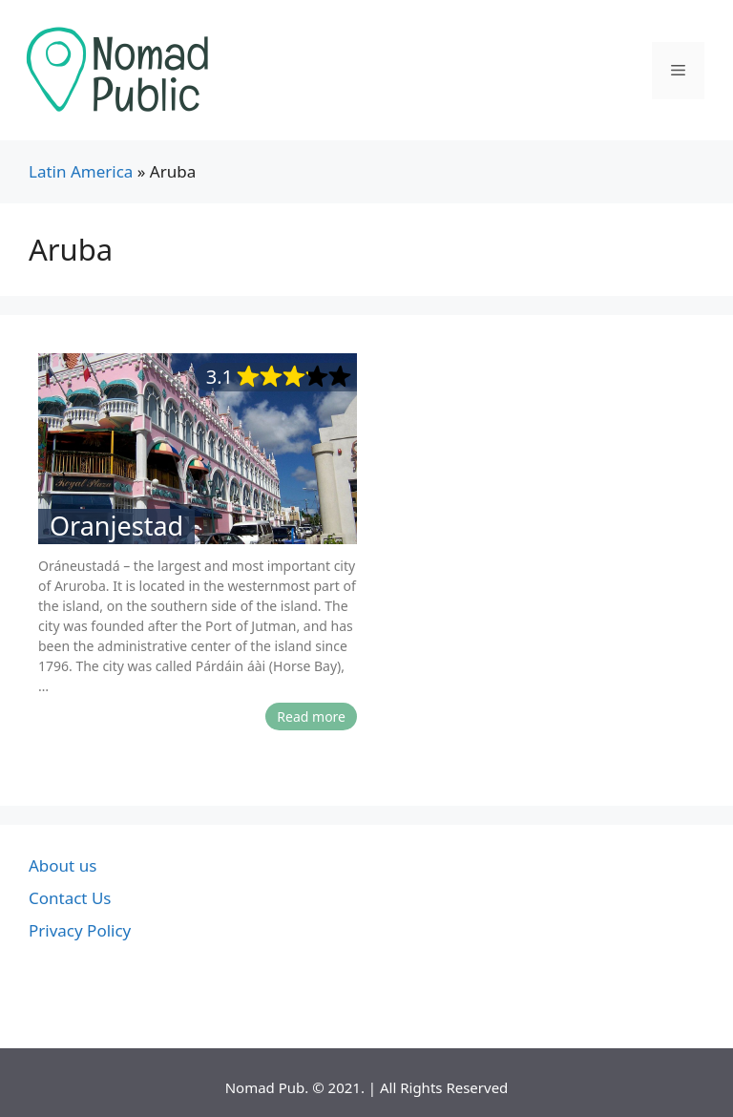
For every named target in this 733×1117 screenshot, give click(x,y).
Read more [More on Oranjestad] (311, 716)
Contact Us (70, 898)
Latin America (81, 171)
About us (62, 865)
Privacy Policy (80, 930)
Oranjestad (116, 526)
